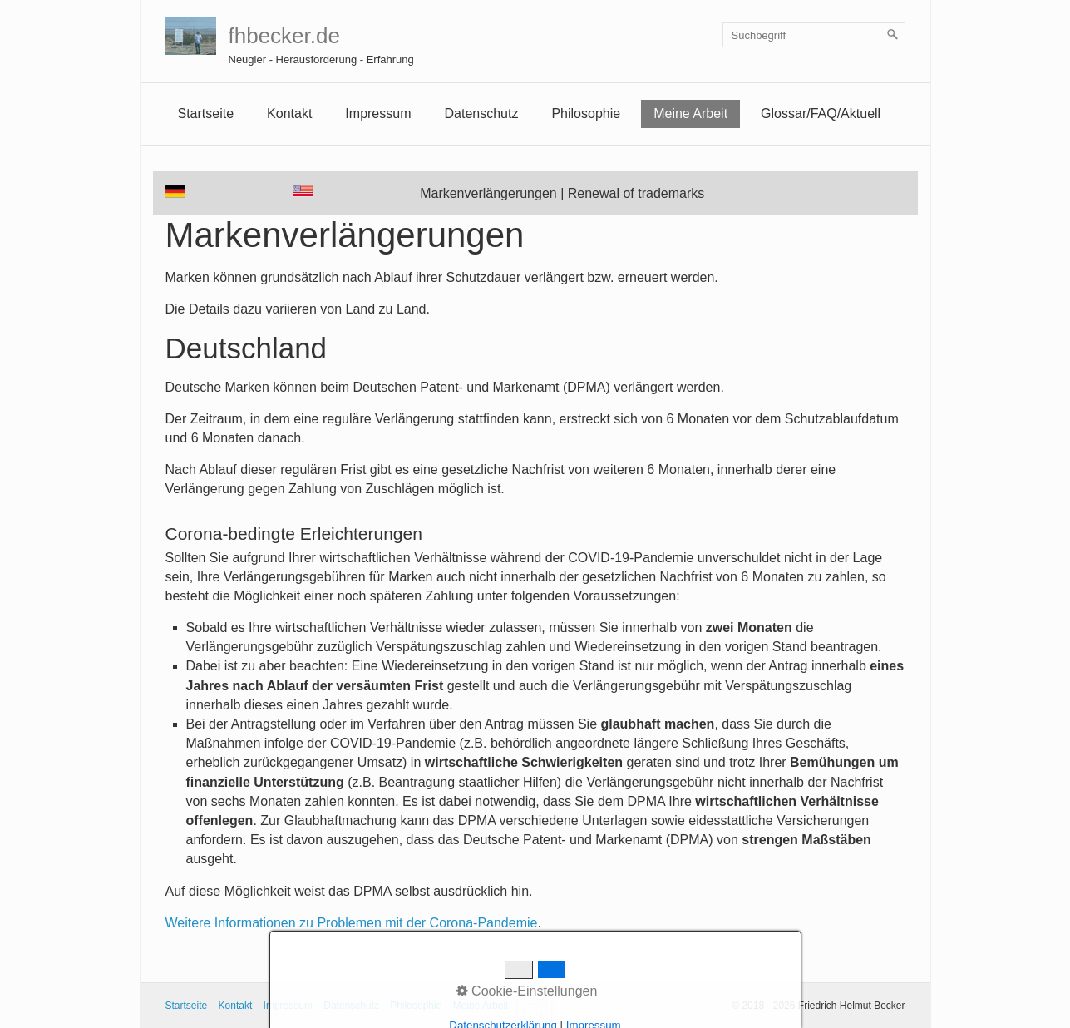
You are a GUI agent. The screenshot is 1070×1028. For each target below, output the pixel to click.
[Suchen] (893, 35)
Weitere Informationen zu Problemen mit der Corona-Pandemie (351, 923)
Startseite (206, 113)
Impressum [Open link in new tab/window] (378, 113)
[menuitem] (206, 114)
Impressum (288, 1005)
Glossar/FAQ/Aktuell (820, 113)
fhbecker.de (284, 35)
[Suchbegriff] (813, 34)
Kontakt (289, 113)
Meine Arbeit (690, 113)
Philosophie (585, 113)
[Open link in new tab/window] (303, 191)
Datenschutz (481, 113)
